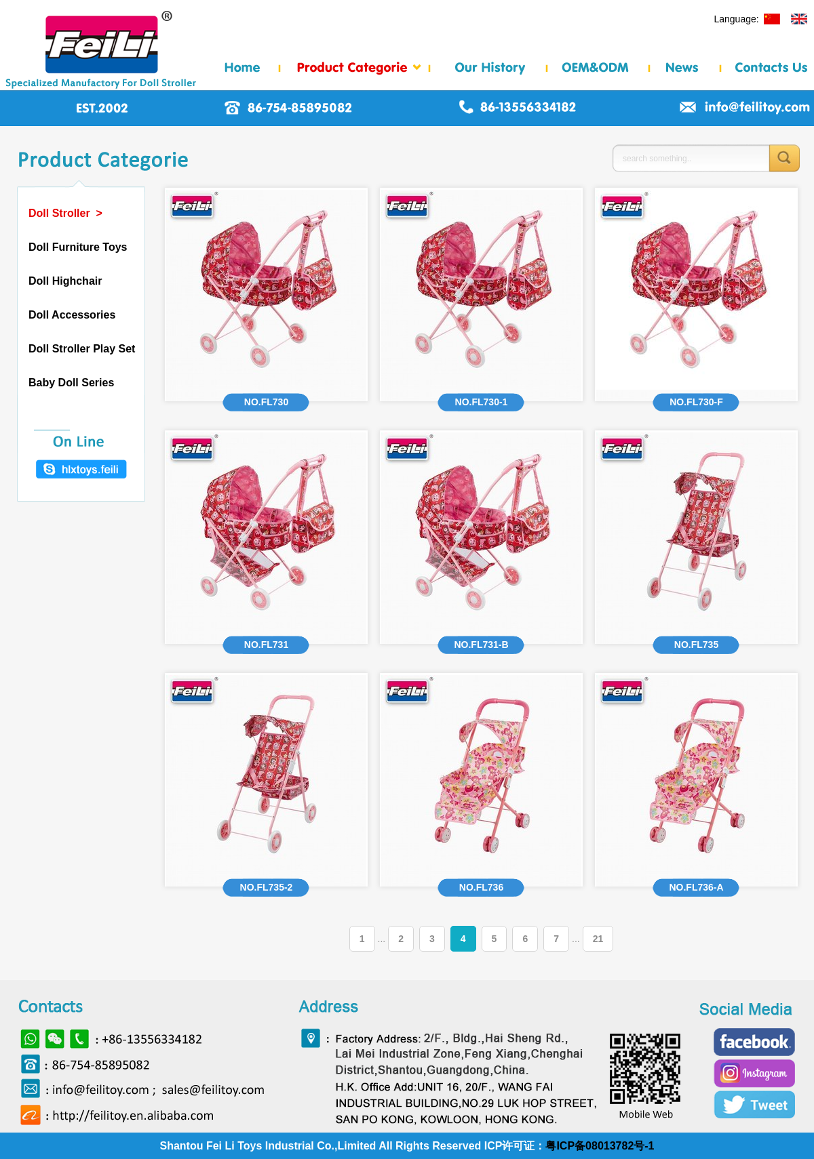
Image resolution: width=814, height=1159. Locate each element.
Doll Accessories (71, 315)
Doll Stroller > (65, 213)
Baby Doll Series (71, 382)
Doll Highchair (65, 281)
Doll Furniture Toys (77, 247)
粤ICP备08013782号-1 (599, 1146)
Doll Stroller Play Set (81, 348)
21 (598, 938)
